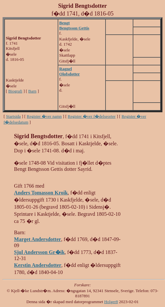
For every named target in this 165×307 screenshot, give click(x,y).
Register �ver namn (44, 116)
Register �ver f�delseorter (92, 116)
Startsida (13, 116)
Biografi (15, 91)
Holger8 (111, 301)
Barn (32, 91)
